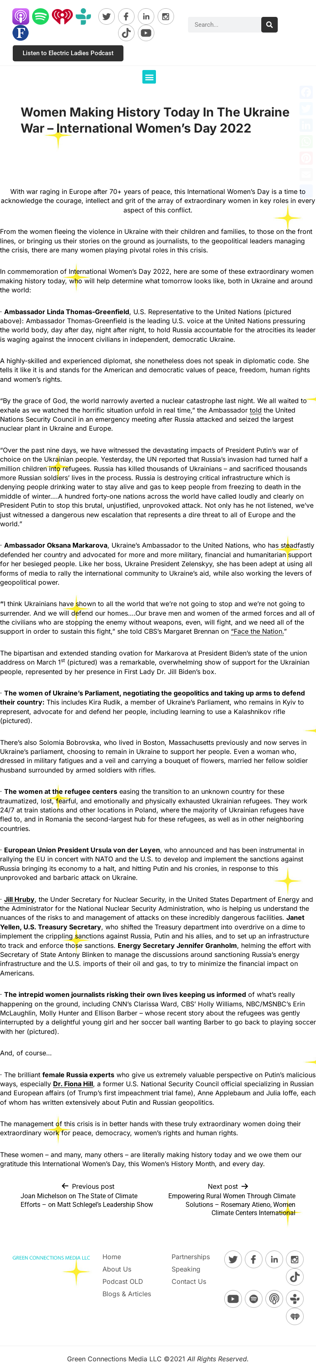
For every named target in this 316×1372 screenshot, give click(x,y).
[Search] (269, 25)
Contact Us (189, 1281)
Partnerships (191, 1257)
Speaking (186, 1269)
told (256, 410)
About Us (116, 1269)
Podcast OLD (122, 1281)
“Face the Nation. (257, 631)
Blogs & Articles (126, 1294)
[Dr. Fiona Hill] (73, 1084)
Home (111, 1257)
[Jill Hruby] (19, 899)
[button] (149, 77)
